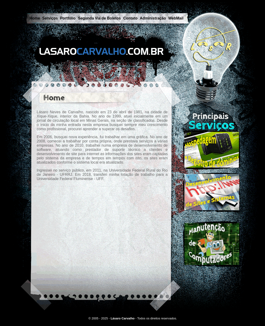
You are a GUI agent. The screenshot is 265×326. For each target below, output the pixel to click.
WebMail (176, 18)
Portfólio (67, 18)
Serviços (50, 18)
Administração (153, 18)
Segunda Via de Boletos (99, 18)
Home (35, 18)
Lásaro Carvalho (122, 318)
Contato (130, 18)
